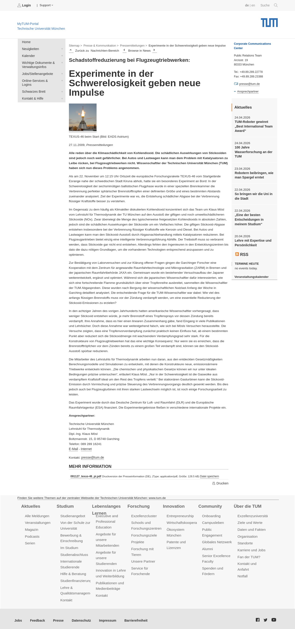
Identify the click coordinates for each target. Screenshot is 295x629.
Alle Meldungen (37, 515)
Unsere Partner (142, 559)
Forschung (138, 505)
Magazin (31, 528)
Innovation (173, 505)
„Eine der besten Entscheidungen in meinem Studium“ (249, 218)
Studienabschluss (73, 553)
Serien (30, 542)
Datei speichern (208, 475)
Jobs (18, 617)
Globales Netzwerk (216, 535)
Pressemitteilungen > (132, 45)
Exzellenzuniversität (253, 515)
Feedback (37, 617)
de (247, 5)
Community (209, 505)
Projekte (137, 541)
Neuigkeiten (61, 48)
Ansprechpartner (247, 91)
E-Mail (73, 448)
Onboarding (211, 515)
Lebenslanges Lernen (106, 508)
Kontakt (66, 597)
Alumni (207, 542)
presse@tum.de (92, 457)
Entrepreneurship (180, 515)
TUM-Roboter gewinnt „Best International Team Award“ (253, 126)
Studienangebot (72, 515)
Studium (65, 505)
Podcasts (32, 535)
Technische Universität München (269, 21)
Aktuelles (30, 505)
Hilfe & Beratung (73, 572)
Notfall (242, 574)
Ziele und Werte (250, 522)
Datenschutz (79, 617)
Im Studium (69, 546)
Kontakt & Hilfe (61, 93)
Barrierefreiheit (132, 617)
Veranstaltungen (37, 522)
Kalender (61, 55)
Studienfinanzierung (75, 578)
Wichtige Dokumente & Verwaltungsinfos (61, 62)
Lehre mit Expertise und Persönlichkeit (252, 241)
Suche (269, 5)
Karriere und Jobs (251, 548)
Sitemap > (75, 45)
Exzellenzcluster (143, 515)
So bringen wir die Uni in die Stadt (253, 195)
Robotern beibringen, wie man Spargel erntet (253, 174)
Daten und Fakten (251, 528)
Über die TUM (247, 505)
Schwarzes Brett (61, 86)
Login (24, 5)
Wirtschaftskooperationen (186, 522)
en (253, 5)
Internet (85, 448)
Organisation (247, 535)
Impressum (105, 617)
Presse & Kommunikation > (100, 45)
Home (26, 42)
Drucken (220, 482)
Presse (57, 617)
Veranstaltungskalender (251, 274)
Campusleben (212, 522)
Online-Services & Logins (61, 79)
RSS (241, 252)
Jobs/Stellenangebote (61, 73)
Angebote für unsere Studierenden (106, 556)
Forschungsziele (143, 534)
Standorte (245, 542)
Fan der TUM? (249, 555)
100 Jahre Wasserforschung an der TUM (253, 151)
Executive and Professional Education (106, 520)
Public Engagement (217, 528)
